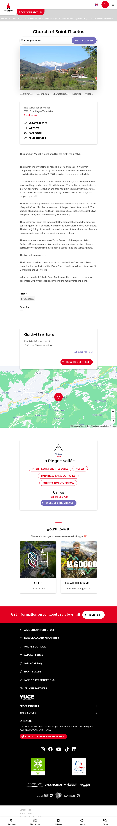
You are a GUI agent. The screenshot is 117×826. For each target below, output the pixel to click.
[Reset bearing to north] (113, 420)
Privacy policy (26, 813)
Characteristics (61, 93)
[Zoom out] (113, 416)
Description (42, 93)
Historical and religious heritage (77, 18)
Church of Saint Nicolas (103, 18)
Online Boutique (33, 646)
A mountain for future (37, 630)
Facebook (33, 133)
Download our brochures (39, 638)
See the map (30, 114)
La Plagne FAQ (31, 663)
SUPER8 (38, 583)
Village (89, 93)
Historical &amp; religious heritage (44, 18)
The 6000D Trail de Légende (79, 583)
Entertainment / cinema (58, 483)
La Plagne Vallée (83, 352)
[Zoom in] (113, 411)
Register (94, 614)
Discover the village (59, 502)
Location (77, 93)
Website (31, 128)
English (96, 5)
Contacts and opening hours (44, 736)
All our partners (33, 688)
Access (80, 468)
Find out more (84, 40)
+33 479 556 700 (58, 496)
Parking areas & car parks (58, 475)
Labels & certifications (37, 680)
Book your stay (30, 12)
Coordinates (26, 93)
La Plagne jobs (31, 654)
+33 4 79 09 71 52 (36, 123)
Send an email (35, 138)
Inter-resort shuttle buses (50, 468)
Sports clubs (30, 671)
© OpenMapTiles (77, 426)
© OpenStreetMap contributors (97, 426)
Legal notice (25, 809)
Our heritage (19, 18)
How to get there (78, 362)
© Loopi (113, 426)
